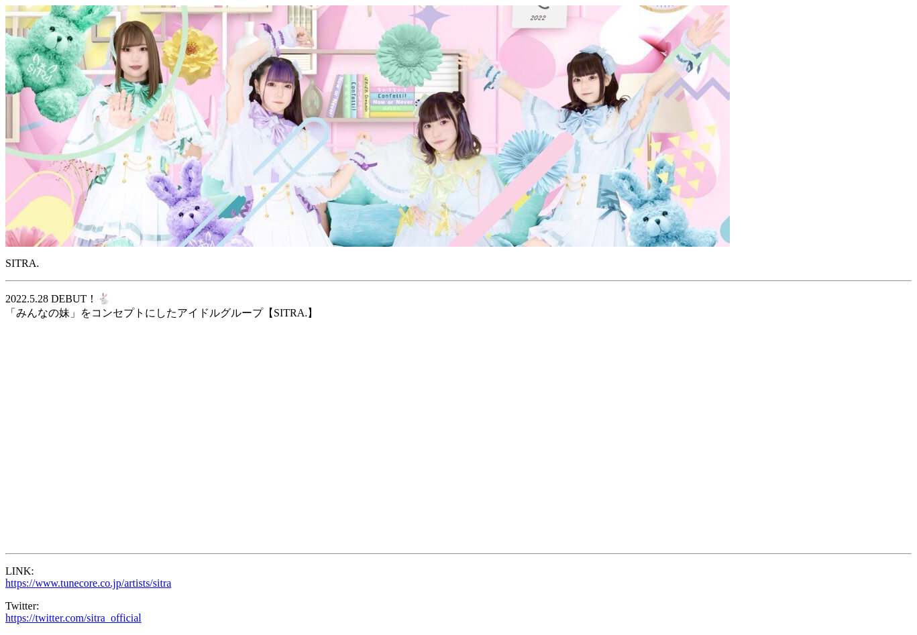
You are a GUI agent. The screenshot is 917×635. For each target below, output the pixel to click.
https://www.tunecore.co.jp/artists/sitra (88, 583)
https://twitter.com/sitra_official (73, 618)
